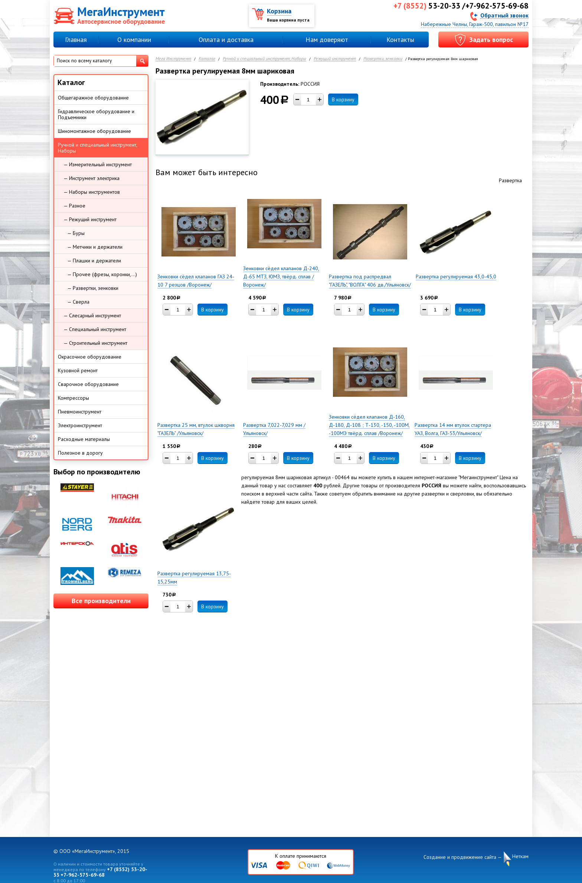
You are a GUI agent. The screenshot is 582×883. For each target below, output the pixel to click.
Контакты (400, 39)
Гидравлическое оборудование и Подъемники (96, 114)
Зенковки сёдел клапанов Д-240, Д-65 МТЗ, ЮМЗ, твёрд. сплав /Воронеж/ (281, 276)
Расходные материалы (84, 439)
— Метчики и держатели (94, 246)
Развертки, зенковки (382, 58)
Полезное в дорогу (80, 452)
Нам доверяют (326, 39)
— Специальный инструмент (94, 329)
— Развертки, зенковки (92, 288)
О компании (134, 39)
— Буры (76, 233)
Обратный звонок (504, 15)
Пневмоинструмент (79, 411)
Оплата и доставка (226, 39)
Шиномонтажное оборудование (94, 131)
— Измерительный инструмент (97, 164)
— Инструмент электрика (91, 178)
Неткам (520, 856)
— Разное (74, 205)
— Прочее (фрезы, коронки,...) (102, 274)
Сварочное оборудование (88, 384)
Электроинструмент (80, 425)
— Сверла (78, 301)
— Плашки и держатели (94, 260)
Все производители (101, 600)
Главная (76, 39)
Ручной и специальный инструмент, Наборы (264, 58)
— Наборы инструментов (91, 192)
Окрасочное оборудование (89, 356)
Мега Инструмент (173, 58)
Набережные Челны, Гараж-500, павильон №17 (475, 24)
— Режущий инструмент (90, 219)
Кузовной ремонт (78, 370)
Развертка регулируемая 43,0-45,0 (456, 276)
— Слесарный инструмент (92, 315)
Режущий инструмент (335, 58)
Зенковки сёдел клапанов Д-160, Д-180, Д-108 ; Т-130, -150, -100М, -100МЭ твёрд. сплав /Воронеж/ (369, 424)
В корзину (343, 99)
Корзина (279, 11)
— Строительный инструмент (95, 343)
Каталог (207, 58)
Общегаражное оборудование (93, 97)
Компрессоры (73, 398)
